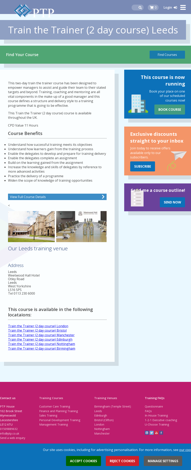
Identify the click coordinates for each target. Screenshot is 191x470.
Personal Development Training (59, 420)
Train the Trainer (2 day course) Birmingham (41, 348)
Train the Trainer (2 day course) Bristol (37, 330)
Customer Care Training (54, 406)
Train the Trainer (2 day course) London (38, 326)
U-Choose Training (157, 424)
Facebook (161, 433)
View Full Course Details (28, 197)
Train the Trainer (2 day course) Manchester (41, 335)
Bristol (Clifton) (104, 420)
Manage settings (163, 461)
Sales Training (48, 415)
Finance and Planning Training (58, 411)
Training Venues (105, 398)
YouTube (156, 433)
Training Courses (51, 398)
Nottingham (102, 429)
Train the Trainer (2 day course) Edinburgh (40, 339)
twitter (152, 433)
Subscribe (142, 166)
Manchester (102, 433)
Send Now (172, 202)
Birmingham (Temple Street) (112, 406)
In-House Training (156, 415)
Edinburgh (100, 415)
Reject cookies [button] (122, 461)
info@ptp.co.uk (9, 433)
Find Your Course (22, 54)
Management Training (53, 424)
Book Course (169, 109)
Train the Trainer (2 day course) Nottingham (41, 344)
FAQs (148, 411)
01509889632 (9, 429)
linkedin (147, 433)
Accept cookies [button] (83, 461)
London (99, 424)
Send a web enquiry (12, 438)
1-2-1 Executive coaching (161, 420)
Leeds (98, 411)
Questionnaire (154, 406)
